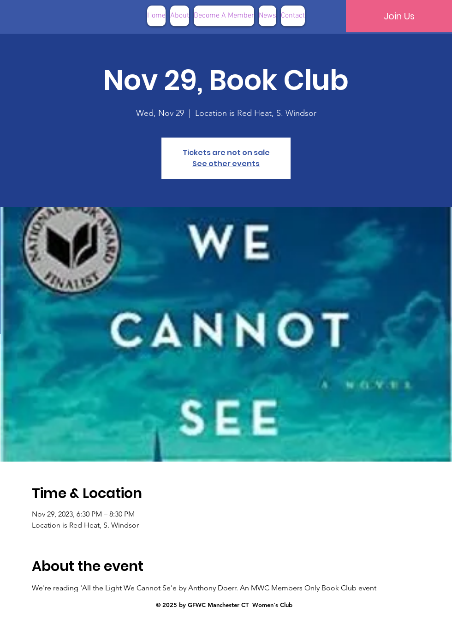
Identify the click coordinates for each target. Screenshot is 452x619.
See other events (226, 163)
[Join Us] (399, 16)
